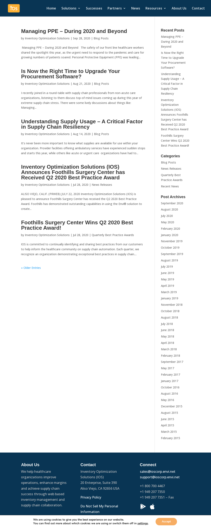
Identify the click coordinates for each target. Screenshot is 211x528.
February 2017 (170, 374)
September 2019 (172, 254)
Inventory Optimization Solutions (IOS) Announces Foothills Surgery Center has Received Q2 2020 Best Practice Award (73, 172)
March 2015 (169, 432)
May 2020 (167, 222)
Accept (166, 521)
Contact (198, 9)
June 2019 (167, 273)
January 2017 (169, 381)
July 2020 (167, 216)
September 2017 (172, 362)
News (135, 9)
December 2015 (171, 406)
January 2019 (169, 298)
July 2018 (167, 324)
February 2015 (170, 438)
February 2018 (170, 355)
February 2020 (170, 228)
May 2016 (167, 400)
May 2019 (167, 279)
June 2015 (167, 419)
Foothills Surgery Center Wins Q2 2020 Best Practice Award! (77, 225)
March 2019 (169, 292)
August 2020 (169, 209)
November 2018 (172, 305)
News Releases (102, 185)
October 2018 (170, 311)
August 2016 (169, 393)
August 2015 (169, 413)
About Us (179, 9)
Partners (115, 9)
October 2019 (170, 247)
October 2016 (170, 387)
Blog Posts (101, 38)
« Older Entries (31, 268)
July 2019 (167, 266)
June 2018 (167, 330)
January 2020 (169, 235)
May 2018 (167, 336)
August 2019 (169, 260)
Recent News (170, 186)
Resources (153, 9)
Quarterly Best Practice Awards (113, 235)
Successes (94, 9)
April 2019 (167, 286)
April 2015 (167, 425)
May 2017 (167, 368)
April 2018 (167, 343)
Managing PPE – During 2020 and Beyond (74, 31)
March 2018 (169, 349)
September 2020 (172, 203)
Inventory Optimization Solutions (47, 38)
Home (51, 9)
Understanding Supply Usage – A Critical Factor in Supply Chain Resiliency (82, 124)
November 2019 (172, 241)
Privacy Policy (91, 497)
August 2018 (169, 317)
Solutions (68, 9)
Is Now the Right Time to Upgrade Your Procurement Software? (70, 74)
